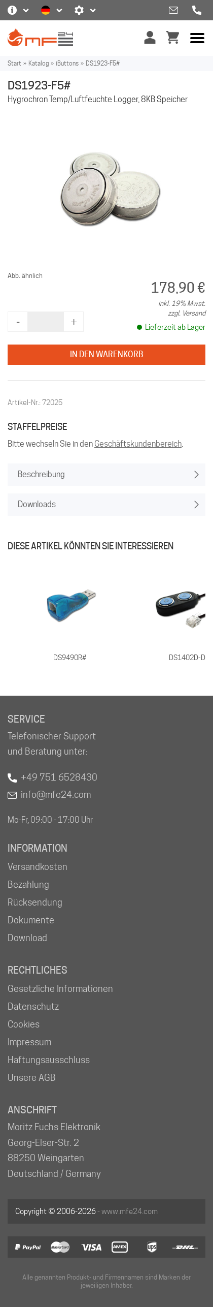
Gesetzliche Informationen (60, 988)
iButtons (67, 63)
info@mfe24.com (56, 794)
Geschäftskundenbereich (138, 444)
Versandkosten (37, 866)
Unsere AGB (32, 1077)
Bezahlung (28, 884)
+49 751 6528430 (59, 777)
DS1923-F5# (103, 63)
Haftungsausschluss (49, 1059)
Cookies (24, 1024)
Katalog (38, 63)
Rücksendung (35, 902)
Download (27, 937)
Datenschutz (33, 1006)
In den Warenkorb (107, 354)
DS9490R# (69, 658)
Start (14, 63)
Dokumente (31, 920)
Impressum (29, 1042)
